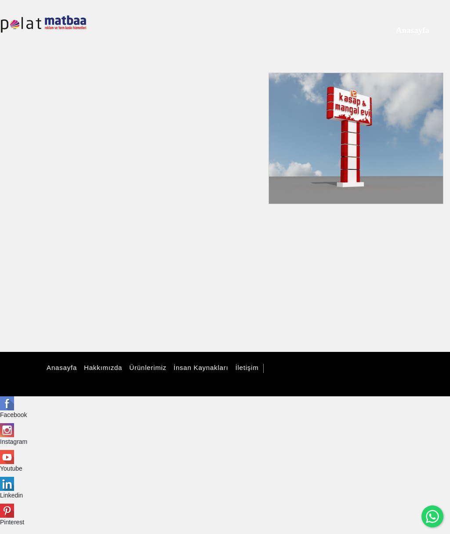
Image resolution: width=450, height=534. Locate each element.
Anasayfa (60, 367)
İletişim (245, 367)
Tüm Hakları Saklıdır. (300, 368)
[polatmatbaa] (44, 24)
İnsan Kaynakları (200, 367)
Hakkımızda (101, 367)
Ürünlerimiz (147, 367)
